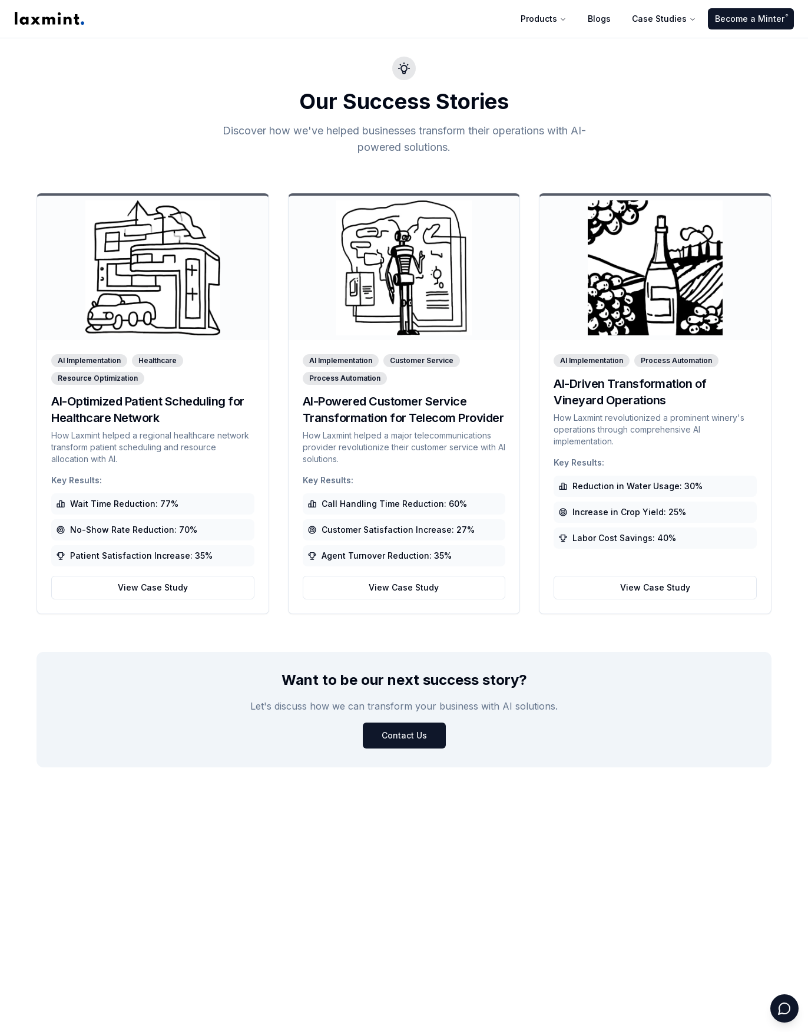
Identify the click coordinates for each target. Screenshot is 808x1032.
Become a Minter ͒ (751, 19)
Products (544, 19)
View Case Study (153, 587)
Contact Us (404, 735)
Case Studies (664, 19)
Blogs (599, 19)
